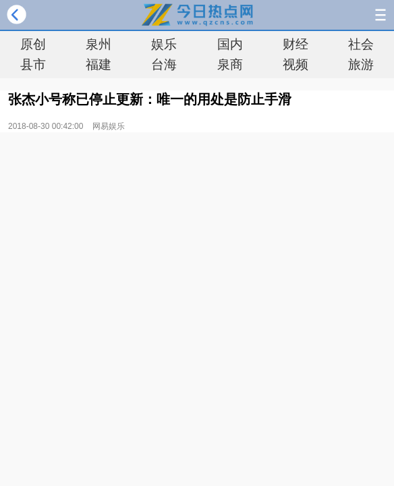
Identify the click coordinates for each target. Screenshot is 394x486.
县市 (33, 64)
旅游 (361, 64)
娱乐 (164, 44)
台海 (164, 64)
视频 (295, 64)
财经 (295, 44)
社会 (361, 44)
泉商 (230, 64)
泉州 (98, 44)
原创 (33, 44)
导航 (380, 15)
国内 (230, 44)
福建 (98, 64)
